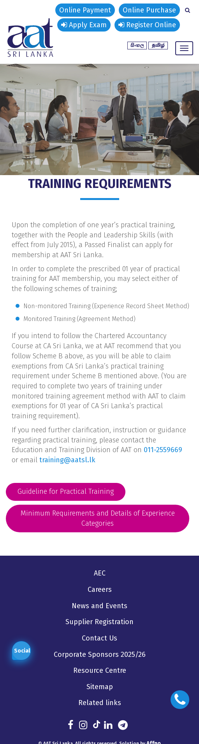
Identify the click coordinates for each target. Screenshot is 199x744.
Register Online (147, 25)
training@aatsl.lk (67, 460)
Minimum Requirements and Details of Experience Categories (98, 518)
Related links (99, 702)
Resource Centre (100, 670)
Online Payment (85, 10)
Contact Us (99, 637)
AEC (100, 573)
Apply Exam (84, 25)
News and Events (99, 605)
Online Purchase (149, 10)
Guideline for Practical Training (66, 491)
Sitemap (99, 686)
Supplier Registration (99, 622)
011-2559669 (163, 450)
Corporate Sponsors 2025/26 (99, 654)
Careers (99, 589)
